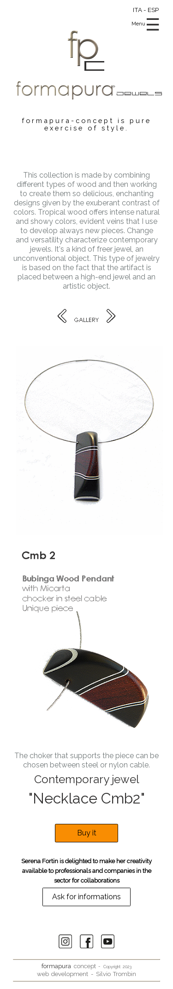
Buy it (86, 833)
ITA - (140, 9)
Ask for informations (86, 897)
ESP (153, 9)
